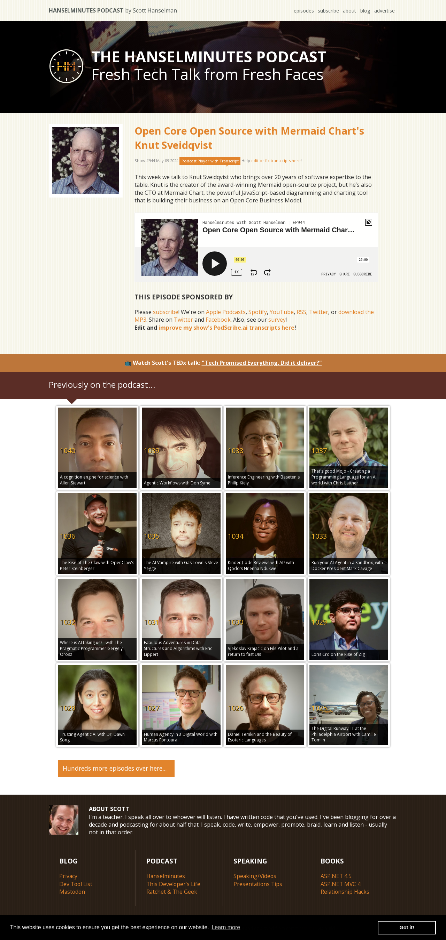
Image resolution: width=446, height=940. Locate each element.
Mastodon (72, 891)
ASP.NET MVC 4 (341, 883)
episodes (301, 10)
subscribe (326, 10)
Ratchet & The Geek (172, 891)
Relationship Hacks (345, 891)
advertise (384, 10)
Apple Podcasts (226, 312)
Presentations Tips (258, 883)
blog (364, 10)
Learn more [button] (226, 927)
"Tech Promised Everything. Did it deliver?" (262, 363)
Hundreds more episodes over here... (115, 767)
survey (277, 319)
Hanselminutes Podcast (113, 10)
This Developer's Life (174, 883)
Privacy (68, 875)
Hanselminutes (166, 875)
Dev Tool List (76, 883)
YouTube (282, 312)
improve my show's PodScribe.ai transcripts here (226, 327)
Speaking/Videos (255, 875)
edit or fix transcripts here (276, 160)
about (348, 10)
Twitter (318, 312)
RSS (301, 312)
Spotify (257, 312)
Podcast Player (210, 160)
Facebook (218, 319)
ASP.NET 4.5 (336, 875)
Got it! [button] (407, 927)
